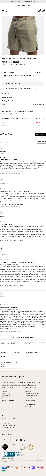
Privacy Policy (6, 393)
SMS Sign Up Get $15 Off (9, 419)
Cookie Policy (6, 395)
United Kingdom (19, 460)
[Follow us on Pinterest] (17, 440)
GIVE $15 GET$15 (7, 423)
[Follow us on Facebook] (4, 440)
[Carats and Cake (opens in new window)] (14, 447)
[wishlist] (39, 11)
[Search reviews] (12, 142)
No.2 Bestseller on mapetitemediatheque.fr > (15, 64)
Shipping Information (31, 395)
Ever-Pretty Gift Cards (8, 428)
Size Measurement (30, 404)
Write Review (40, 134)
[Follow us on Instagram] (12, 440)
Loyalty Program (6, 421)
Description (5, 93)
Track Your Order (29, 398)
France (26, 460)
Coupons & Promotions (8, 425)
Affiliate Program (7, 430)
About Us (4, 391)
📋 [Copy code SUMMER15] (35, 88)
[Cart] (43, 11)
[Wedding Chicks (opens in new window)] (5, 447)
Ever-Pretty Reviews (7, 398)
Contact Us (28, 391)
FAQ (26, 402)
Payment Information (31, 400)
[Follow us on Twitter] (8, 440)
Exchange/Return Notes (8, 101)
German (32, 460)
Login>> (8, 125)
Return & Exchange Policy (32, 393)
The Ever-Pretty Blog (8, 400)
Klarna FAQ (28, 407)
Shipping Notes (7, 97)
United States (11, 460)
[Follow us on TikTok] (25, 440)
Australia (38, 460)
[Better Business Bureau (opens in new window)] (13, 454)
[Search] (6, 11)
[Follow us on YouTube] (21, 440)
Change (40, 72)
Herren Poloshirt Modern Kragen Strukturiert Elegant (16, 118)
